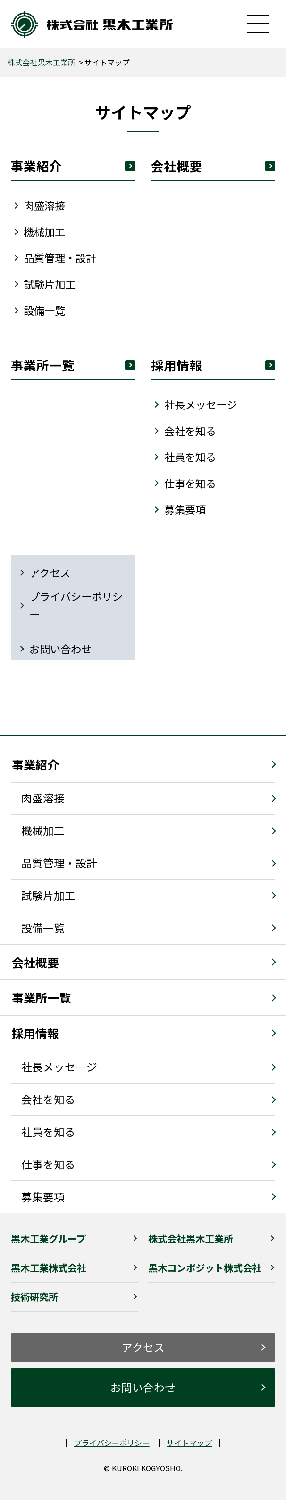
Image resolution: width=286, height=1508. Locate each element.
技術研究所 (34, 1304)
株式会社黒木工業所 (42, 62)
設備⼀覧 (45, 313)
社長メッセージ (59, 1075)
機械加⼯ (45, 233)
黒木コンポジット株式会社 (204, 1275)
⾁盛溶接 (45, 206)
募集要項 (186, 514)
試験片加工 (48, 903)
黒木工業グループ (48, 1246)
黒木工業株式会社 (48, 1275)
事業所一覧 (41, 1005)
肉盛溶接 (43, 805)
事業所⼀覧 (73, 368)
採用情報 (35, 1040)
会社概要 (213, 166)
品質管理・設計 (62, 259)
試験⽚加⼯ (51, 286)
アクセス (50, 578)
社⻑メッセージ (202, 408)
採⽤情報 (213, 368)
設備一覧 (43, 935)
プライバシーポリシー (78, 612)
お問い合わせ (61, 656)
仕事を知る (191, 488)
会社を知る (191, 435)
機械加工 (43, 838)
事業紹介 (73, 166)
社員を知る (191, 461)
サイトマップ (189, 1450)
